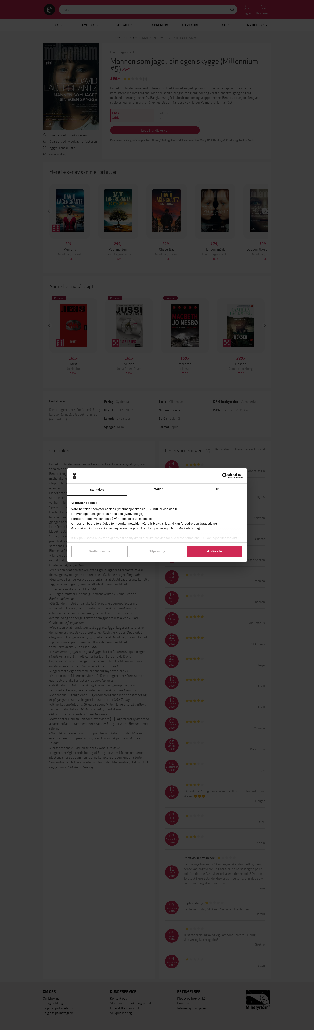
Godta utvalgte (99, 551)
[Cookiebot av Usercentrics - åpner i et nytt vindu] (225, 476)
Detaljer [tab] (157, 489)
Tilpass (157, 551)
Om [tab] (216, 489)
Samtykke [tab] (97, 489)
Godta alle (214, 551)
